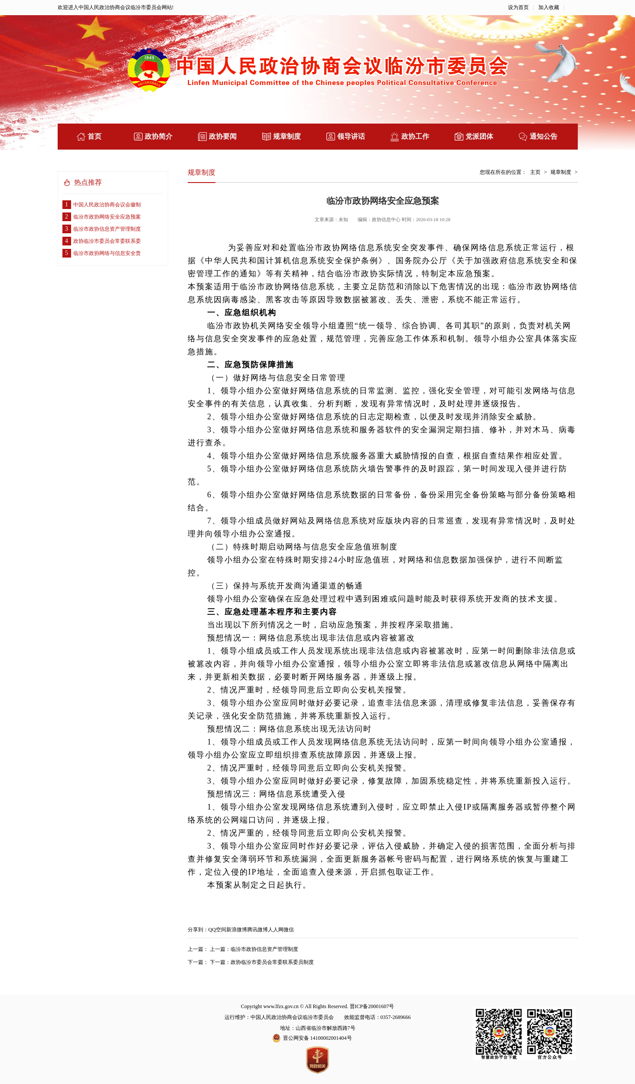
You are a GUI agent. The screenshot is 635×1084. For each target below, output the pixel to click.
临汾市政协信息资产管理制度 (101, 229)
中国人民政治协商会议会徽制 (101, 204)
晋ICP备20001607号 (372, 1006)
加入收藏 (548, 7)
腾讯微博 (257, 930)
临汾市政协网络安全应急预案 (101, 216)
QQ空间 (217, 930)
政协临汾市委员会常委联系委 (101, 241)
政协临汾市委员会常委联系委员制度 (272, 962)
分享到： (198, 930)
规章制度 (560, 172)
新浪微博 (236, 930)
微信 (288, 930)
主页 (535, 172)
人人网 (275, 930)
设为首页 (518, 7)
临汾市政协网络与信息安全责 (101, 253)
